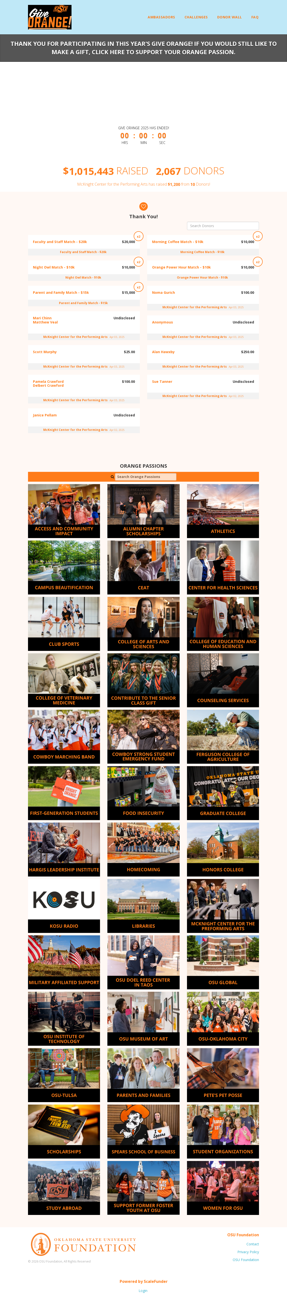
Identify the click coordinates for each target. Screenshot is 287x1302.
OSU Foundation (246, 1259)
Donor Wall (229, 17)
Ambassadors (161, 17)
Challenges (196, 17)
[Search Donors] (223, 226)
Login (143, 1290)
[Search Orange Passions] (145, 476)
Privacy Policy (248, 1252)
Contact (252, 1244)
